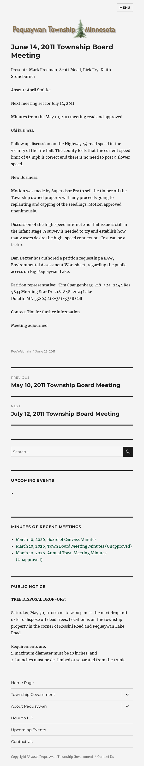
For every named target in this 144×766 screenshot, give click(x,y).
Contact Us (22, 741)
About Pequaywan (29, 706)
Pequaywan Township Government (66, 757)
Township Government (33, 694)
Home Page (22, 682)
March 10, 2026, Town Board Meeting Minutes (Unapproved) (74, 546)
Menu (125, 7)
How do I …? (22, 718)
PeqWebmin (21, 351)
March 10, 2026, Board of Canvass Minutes (56, 539)
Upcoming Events (32, 480)
